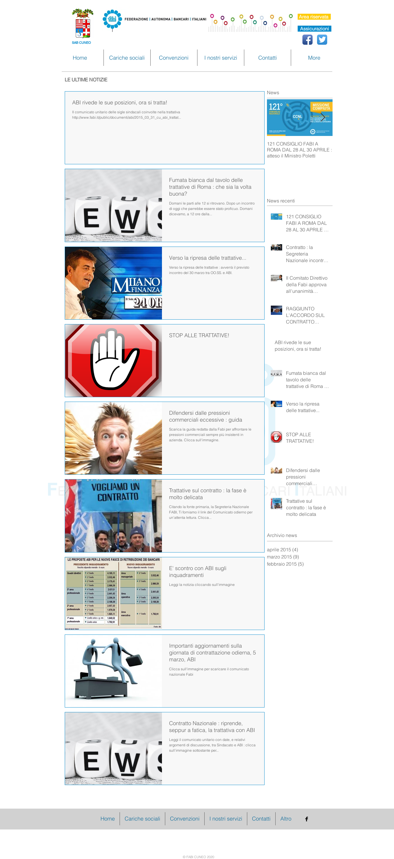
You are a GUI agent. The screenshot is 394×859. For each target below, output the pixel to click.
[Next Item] (323, 118)
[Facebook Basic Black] (306, 819)
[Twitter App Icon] (322, 40)
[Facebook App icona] (307, 40)
